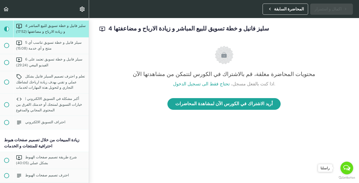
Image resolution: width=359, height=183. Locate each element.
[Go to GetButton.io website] (347, 177)
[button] (6, 9)
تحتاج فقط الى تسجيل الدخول (201, 84)
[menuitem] (82, 9)
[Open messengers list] (346, 168)
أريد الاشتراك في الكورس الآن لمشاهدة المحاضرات (224, 104)
